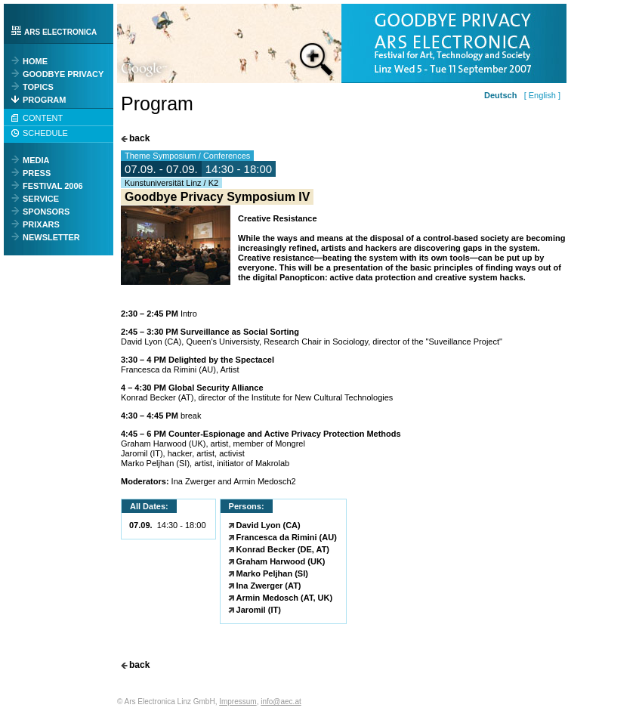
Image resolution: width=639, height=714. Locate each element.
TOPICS (38, 86)
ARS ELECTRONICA (60, 32)
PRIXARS (41, 224)
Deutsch (500, 95)
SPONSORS (46, 211)
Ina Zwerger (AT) (268, 585)
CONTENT (43, 117)
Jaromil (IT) (258, 609)
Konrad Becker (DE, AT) (282, 549)
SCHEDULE (45, 133)
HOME (35, 61)
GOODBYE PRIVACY (63, 74)
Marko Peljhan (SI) (272, 573)
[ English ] (540, 95)
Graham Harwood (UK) (281, 561)
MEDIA (36, 160)
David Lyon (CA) (268, 525)
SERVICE (41, 198)
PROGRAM (44, 99)
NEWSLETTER (51, 237)
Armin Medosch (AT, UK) (284, 597)
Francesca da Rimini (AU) (286, 537)
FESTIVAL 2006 (53, 185)
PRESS (37, 173)
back (139, 139)
